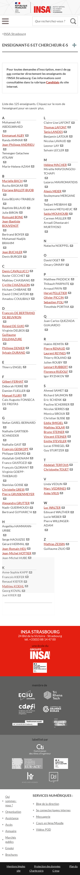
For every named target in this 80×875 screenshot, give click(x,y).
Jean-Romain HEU (14, 548)
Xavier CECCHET (13, 275)
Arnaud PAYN (53, 288)
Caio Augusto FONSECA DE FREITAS (18, 402)
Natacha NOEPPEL (56, 245)
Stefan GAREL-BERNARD (19, 422)
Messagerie (43, 816)
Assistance (12, 818)
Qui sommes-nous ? (11, 801)
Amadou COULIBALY (16, 299)
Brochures (11, 854)
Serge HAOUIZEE (13, 539)
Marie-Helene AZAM (16, 166)
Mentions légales (16, 866)
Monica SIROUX (54, 413)
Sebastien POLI (54, 302)
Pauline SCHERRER (57, 404)
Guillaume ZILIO (54, 548)
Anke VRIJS (51, 493)
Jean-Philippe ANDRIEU (18, 144)
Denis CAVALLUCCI (15, 271)
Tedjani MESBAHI (55, 204)
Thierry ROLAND (55, 357)
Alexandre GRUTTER (16, 503)
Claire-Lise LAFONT (57, 122)
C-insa (55, 870)
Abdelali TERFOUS (56, 465)
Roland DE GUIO (13, 326)
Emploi (9, 848)
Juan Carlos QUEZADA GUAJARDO (59, 323)
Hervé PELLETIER (55, 293)
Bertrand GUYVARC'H (17, 512)
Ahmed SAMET (54, 390)
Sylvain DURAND (13, 352)
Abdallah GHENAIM (15, 458)
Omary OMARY (54, 264)
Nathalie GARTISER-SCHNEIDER (15, 433)
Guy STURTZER (54, 450)
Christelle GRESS (13, 489)
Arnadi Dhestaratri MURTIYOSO (56, 225)
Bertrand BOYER (13, 234)
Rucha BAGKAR (12, 185)
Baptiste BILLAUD (14, 208)
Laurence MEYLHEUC (58, 209)
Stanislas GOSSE (12, 485)
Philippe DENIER (13, 348)
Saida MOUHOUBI (56, 213)
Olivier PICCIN (54, 297)
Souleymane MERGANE (59, 195)
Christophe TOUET (56, 469)
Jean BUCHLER (12, 252)
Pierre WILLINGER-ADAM (57, 523)
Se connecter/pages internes (53, 810)
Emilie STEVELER (55, 441)
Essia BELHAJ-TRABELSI (18, 199)
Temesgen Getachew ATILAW (15, 155)
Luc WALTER (52, 507)
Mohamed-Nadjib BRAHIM (14, 241)
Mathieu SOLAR (54, 427)
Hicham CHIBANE (14, 289)
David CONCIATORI (15, 294)
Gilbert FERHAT (12, 381)
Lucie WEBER (53, 517)
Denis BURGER (12, 256)
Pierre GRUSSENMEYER (18, 494)
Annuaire (10, 831)
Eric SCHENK (53, 399)
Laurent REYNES (55, 353)
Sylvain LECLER (54, 150)
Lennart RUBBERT (56, 367)
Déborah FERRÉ (12, 386)
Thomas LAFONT (55, 127)
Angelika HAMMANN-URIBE (17, 528)
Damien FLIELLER (14, 390)
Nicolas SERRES (54, 409)
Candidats (52, 82)
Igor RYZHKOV (54, 376)
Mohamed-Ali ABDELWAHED (12, 124)
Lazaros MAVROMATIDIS (60, 182)
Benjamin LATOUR (56, 136)
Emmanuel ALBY (13, 135)
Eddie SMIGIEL (53, 423)
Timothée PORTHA (56, 306)
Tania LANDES (53, 132)
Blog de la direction (47, 804)
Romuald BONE (12, 217)
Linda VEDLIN (53, 484)
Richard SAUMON (56, 395)
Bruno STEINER (54, 432)
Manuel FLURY (12, 395)
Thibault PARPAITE (56, 284)
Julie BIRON (10, 212)
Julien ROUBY (53, 362)
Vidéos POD (43, 829)
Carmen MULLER (55, 218)
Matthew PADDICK (57, 279)
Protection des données (47, 866)
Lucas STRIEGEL (54, 446)
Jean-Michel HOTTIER (16, 553)
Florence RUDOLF (56, 371)
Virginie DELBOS (13, 330)
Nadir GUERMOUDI (15, 507)
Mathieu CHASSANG (16, 280)
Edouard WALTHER (57, 512)
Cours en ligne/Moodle (50, 823)
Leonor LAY (51, 145)
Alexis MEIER (52, 191)
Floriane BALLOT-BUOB (18, 190)
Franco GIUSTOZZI (14, 463)
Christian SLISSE (54, 418)
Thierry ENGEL (12, 367)
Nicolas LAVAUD (55, 141)
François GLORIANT (15, 467)
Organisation (13, 811)
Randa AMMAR (12, 140)
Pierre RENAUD (54, 348)
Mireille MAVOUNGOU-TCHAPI (60, 171)
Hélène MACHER (55, 165)
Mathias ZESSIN (54, 544)
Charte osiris (36, 870)
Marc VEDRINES (55, 488)
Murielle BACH (12, 181)
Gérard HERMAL (13, 544)
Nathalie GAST (12, 444)
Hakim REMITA (54, 344)
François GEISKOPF (15, 449)
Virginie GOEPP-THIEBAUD (13, 474)
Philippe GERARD (14, 453)
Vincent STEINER (55, 436)
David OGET (52, 260)
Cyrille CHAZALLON (16, 285)
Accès (9, 824)
